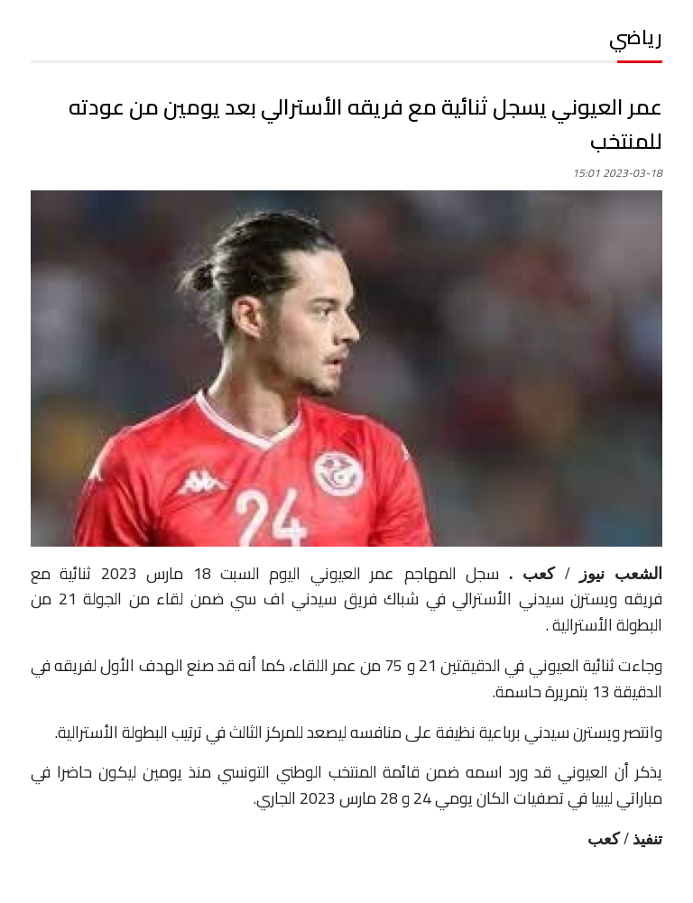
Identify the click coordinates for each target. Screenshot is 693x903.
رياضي (635, 37)
